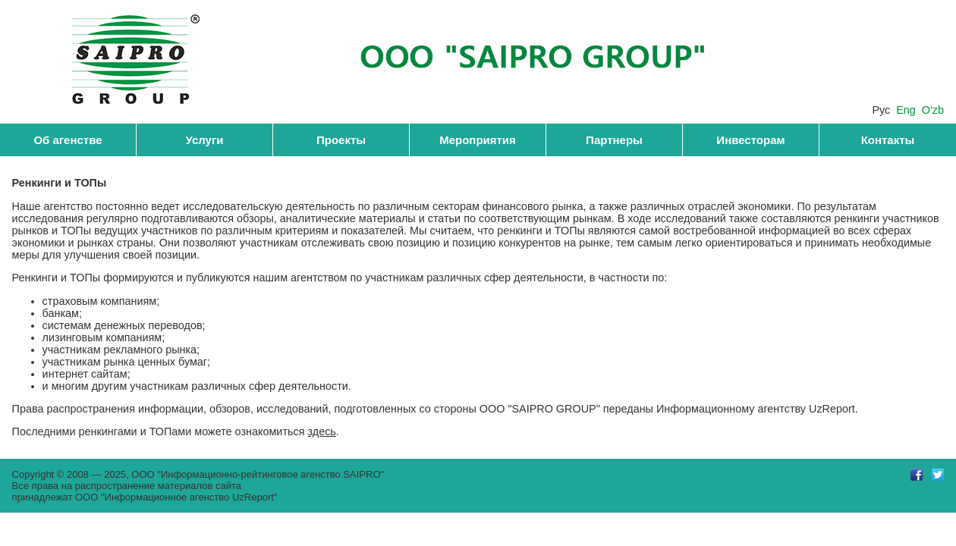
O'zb (933, 110)
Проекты (341, 139)
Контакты (888, 139)
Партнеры (614, 139)
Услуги (205, 139)
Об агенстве (67, 139)
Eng (906, 110)
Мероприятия (477, 139)
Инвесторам (750, 139)
